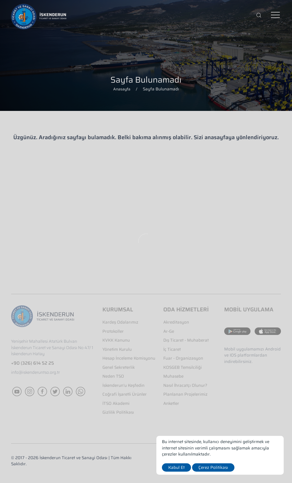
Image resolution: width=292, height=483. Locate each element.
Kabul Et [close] (176, 467)
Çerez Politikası (213, 467)
